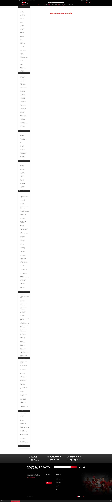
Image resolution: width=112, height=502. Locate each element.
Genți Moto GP (22, 424)
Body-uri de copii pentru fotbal (23, 290)
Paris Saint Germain (23, 50)
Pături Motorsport (22, 384)
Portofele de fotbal (23, 279)
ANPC (57, 489)
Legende (21, 56)
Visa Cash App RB (22, 159)
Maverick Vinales (22, 173)
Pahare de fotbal (22, 226)
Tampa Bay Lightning (23, 115)
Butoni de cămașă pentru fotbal (23, 243)
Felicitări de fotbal (22, 265)
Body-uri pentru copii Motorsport (23, 403)
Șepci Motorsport (22, 373)
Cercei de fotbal (22, 240)
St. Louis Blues (22, 102)
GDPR (57, 478)
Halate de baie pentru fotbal (24, 284)
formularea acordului (61, 469)
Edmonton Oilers (22, 91)
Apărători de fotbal (23, 258)
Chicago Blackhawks (23, 108)
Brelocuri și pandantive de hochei (24, 326)
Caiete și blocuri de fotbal (24, 262)
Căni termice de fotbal (23, 229)
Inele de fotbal (22, 239)
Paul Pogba (21, 64)
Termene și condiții (58, 476)
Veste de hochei (22, 301)
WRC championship (22, 157)
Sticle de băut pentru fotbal (24, 228)
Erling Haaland (22, 67)
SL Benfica (21, 53)
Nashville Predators (23, 95)
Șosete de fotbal (22, 286)
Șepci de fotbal (22, 210)
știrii (65, 4)
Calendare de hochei (23, 334)
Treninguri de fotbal (23, 208)
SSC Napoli (21, 40)
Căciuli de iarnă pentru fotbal (24, 211)
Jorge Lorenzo (22, 165)
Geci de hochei (22, 300)
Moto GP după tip (22, 410)
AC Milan (21, 35)
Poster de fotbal (22, 252)
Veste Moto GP (22, 416)
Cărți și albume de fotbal (23, 273)
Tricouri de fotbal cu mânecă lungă (24, 197)
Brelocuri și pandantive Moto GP (24, 435)
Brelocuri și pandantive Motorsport (23, 391)
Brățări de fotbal (22, 237)
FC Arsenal (21, 11)
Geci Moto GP (22, 415)
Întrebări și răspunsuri (58, 482)
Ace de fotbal (22, 244)
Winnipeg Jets (22, 81)
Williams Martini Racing (23, 139)
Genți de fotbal (22, 215)
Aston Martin (22, 145)
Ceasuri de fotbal (22, 247)
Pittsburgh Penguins (23, 101)
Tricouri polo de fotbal (23, 195)
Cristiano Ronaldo (23, 63)
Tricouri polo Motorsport (24, 406)
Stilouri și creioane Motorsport (23, 408)
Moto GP (20, 160)
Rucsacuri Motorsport (23, 376)
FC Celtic (21, 47)
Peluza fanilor (49, 482)
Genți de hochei (22, 312)
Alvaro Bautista (22, 168)
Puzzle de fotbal (22, 268)
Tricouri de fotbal (22, 193)
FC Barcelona (22, 25)
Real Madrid (21, 26)
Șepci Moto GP (22, 420)
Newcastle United (22, 14)
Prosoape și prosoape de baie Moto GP (24, 428)
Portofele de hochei (23, 348)
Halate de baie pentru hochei (24, 352)
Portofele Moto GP (23, 438)
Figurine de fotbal (22, 266)
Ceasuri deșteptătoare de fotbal (23, 249)
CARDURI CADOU (70, 4)
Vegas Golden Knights (23, 116)
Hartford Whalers (22, 119)
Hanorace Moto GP (23, 413)
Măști (20, 129)
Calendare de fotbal (23, 255)
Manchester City (22, 15)
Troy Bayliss (21, 184)
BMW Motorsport (22, 149)
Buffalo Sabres (22, 77)
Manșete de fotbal (22, 259)
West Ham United (22, 21)
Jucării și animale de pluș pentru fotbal (23, 270)
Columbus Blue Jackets (23, 87)
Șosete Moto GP (22, 441)
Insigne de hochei (22, 344)
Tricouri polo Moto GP (23, 444)
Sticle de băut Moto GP (23, 431)
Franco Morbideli (22, 183)
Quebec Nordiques (22, 122)
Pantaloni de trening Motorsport (23, 372)
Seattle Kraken (22, 118)
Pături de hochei (22, 320)
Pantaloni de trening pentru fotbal (24, 207)
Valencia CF (21, 33)
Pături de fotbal (22, 224)
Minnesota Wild (22, 94)
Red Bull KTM (21, 177)
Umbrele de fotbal (22, 280)
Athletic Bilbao (22, 32)
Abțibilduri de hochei (23, 342)
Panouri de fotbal (22, 254)
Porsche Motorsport (23, 150)
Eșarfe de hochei (22, 309)
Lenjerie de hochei (22, 315)
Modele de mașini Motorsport (24, 405)
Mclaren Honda (22, 138)
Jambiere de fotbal (22, 200)
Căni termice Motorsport (24, 388)
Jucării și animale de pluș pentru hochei (23, 341)
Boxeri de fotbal (22, 287)
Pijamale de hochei (22, 351)
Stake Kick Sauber (22, 156)
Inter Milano (22, 36)
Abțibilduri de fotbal (23, 272)
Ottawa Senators (22, 98)
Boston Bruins (22, 112)
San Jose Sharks (22, 111)
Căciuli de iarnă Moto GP (23, 422)
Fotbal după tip (21, 190)
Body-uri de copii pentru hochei (23, 356)
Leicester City (22, 18)
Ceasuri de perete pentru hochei (23, 330)
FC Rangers (21, 49)
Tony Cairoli (22, 172)
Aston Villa (21, 19)
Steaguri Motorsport (23, 392)
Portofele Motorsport (23, 396)
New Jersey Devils (22, 109)
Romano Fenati (22, 179)
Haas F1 (21, 142)
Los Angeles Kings (22, 76)
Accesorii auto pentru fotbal (24, 277)
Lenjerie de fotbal (22, 218)
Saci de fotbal (22, 217)
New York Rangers (22, 97)
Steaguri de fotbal (22, 251)
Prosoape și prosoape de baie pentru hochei (24, 319)
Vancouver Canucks (23, 105)
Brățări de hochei (22, 327)
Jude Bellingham (22, 71)
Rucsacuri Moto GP (23, 423)
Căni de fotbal (22, 225)
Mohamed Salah (22, 70)
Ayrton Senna (22, 146)
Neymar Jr (21, 60)
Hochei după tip (21, 291)
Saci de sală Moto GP (23, 426)
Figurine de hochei (22, 337)
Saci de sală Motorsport (23, 379)
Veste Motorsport (22, 368)
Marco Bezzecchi (22, 186)
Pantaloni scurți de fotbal (24, 199)
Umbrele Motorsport (23, 398)
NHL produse (22, 125)
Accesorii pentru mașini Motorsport (23, 395)
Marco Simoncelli (22, 182)
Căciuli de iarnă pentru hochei (23, 308)
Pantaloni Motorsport (23, 369)
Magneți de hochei (22, 345)
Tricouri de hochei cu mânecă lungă (24, 297)
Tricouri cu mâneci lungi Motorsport (23, 362)
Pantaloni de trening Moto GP (24, 419)
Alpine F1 (21, 143)
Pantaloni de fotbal (23, 204)
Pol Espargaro (22, 176)
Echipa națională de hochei (24, 123)
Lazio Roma (21, 42)
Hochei (20, 73)
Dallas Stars (22, 88)
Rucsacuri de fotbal (23, 214)
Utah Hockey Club (22, 126)
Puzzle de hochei (22, 338)
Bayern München (22, 43)
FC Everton (21, 22)
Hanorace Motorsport (23, 365)
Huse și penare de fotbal (23, 261)
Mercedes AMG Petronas (23, 136)
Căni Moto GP (22, 430)
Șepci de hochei (22, 305)
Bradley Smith (22, 180)
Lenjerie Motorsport (23, 380)
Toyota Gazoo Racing (23, 152)
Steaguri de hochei (23, 331)
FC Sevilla (21, 29)
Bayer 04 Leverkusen (23, 46)
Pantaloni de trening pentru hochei (24, 304)
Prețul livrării (57, 485)
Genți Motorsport (22, 377)
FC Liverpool (22, 12)
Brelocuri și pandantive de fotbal (24, 234)
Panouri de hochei (22, 333)
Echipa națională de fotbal (24, 57)
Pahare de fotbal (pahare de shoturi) (24, 232)
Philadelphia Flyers (22, 80)
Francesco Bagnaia (23, 189)
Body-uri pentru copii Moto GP (24, 442)
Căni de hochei (22, 322)
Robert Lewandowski (23, 68)
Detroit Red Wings (22, 90)
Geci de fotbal (22, 203)
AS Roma (21, 39)
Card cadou (21, 445)
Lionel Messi (21, 61)
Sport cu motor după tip (22, 358)
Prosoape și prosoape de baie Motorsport (24, 383)
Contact (57, 486)
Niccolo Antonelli (23, 175)
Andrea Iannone (22, 166)
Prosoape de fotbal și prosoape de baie (23, 222)
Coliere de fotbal (22, 236)
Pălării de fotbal (22, 283)
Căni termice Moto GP (23, 433)
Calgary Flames (22, 83)
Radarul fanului (57, 483)
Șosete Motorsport (23, 399)
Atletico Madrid (22, 28)
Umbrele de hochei (22, 349)
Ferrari (21, 134)
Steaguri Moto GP (22, 437)
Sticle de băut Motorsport (24, 387)
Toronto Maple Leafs (23, 104)
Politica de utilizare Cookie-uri (59, 479)
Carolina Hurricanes (23, 84)
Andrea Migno (22, 187)
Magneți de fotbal (22, 276)
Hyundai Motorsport (23, 153)
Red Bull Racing (22, 135)
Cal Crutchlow (22, 169)
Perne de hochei (22, 316)
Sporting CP (21, 54)
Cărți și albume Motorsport (24, 401)
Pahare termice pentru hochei (24, 323)
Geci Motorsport (22, 366)
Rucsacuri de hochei (23, 311)
